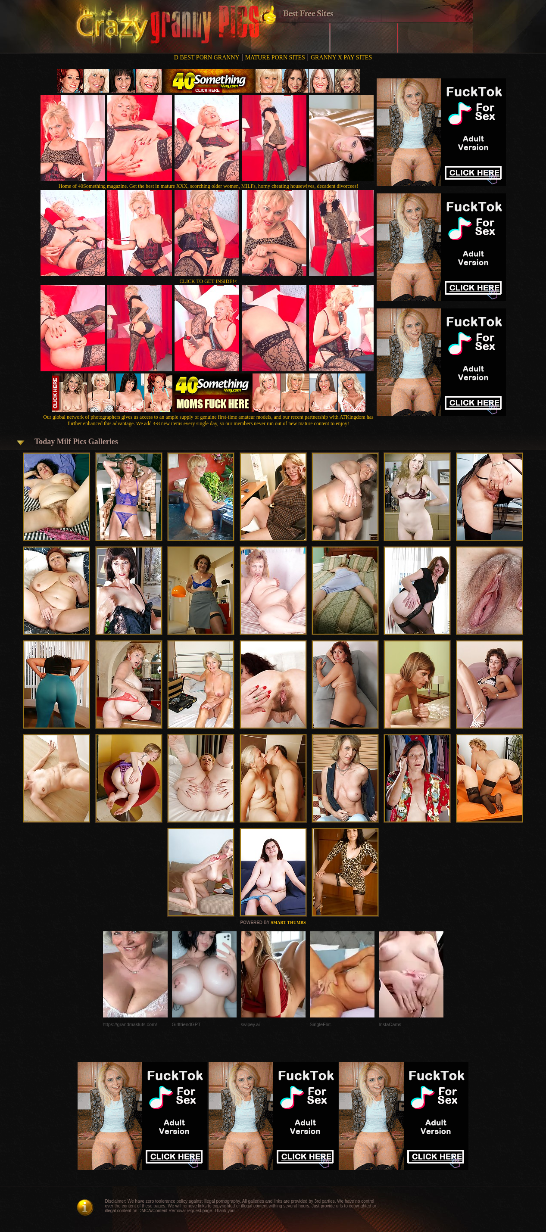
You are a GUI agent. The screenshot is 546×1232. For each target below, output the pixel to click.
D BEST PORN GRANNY (207, 57)
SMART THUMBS (288, 922)
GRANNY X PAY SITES (341, 57)
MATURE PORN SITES (275, 57)
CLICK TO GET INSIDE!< (208, 281)
